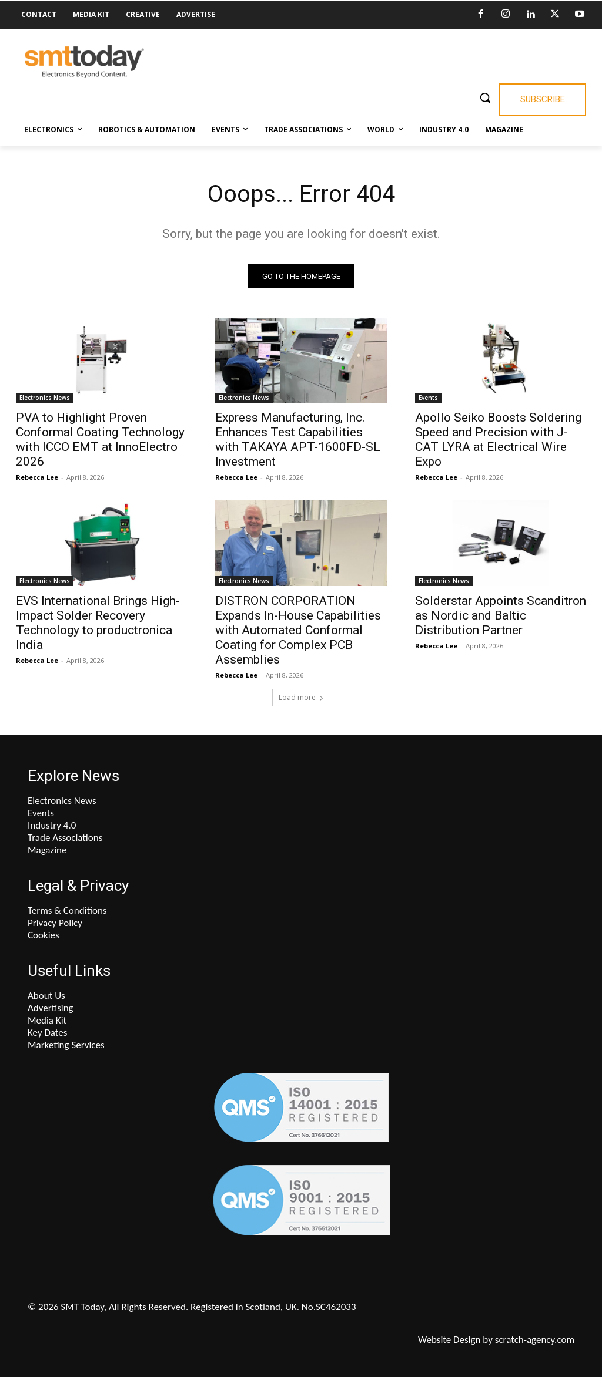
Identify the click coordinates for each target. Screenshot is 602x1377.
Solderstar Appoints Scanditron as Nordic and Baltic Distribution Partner (500, 615)
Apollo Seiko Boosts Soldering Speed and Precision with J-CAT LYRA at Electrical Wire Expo (498, 440)
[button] (485, 97)
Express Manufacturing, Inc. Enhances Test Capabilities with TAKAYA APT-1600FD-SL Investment (297, 440)
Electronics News (44, 398)
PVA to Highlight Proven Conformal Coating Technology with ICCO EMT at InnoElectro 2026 (100, 440)
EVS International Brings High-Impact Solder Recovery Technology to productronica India (98, 623)
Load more (301, 697)
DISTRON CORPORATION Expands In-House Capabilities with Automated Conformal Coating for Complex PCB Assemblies (298, 630)
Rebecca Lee (37, 477)
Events (428, 398)
